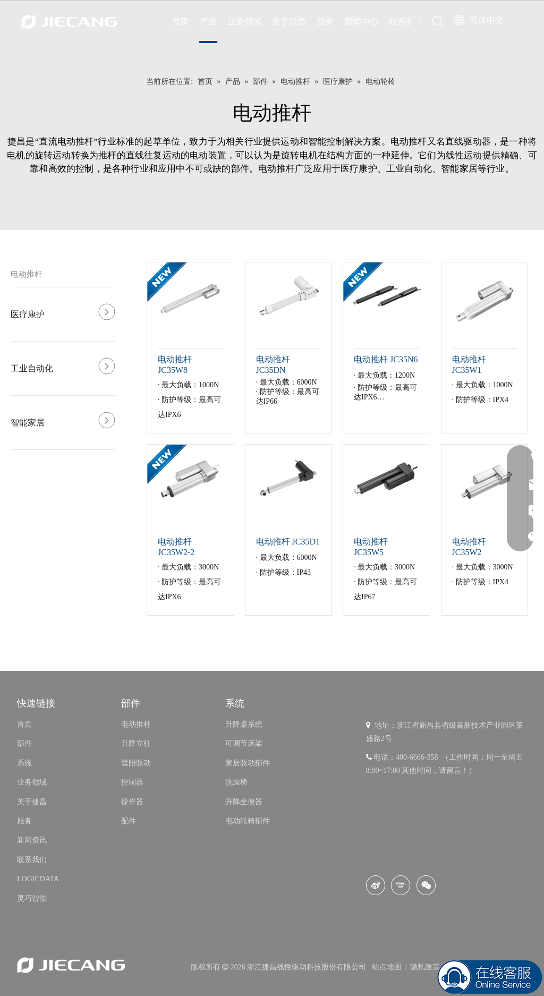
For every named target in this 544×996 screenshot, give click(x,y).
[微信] (426, 885)
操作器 (132, 802)
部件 (24, 743)
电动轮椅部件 (247, 821)
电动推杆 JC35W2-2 (176, 547)
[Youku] (400, 885)
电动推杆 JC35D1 (288, 541)
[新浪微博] (375, 885)
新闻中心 (361, 21)
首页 (180, 21)
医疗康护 (28, 314)
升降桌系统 (243, 724)
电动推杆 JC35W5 (371, 547)
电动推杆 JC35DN (273, 364)
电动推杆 (26, 274)
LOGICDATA (38, 879)
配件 (128, 821)
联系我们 (406, 21)
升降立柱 (136, 743)
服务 (325, 21)
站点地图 (388, 967)
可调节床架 (243, 743)
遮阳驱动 (136, 763)
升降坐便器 (243, 802)
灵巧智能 (32, 899)
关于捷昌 (289, 21)
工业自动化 (32, 368)
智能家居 (28, 422)
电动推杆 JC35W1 (469, 364)
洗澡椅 (236, 782)
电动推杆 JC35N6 (386, 359)
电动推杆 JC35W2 (469, 547)
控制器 (132, 782)
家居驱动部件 (247, 763)
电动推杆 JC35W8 (175, 364)
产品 (208, 21)
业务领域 (244, 21)
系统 (24, 763)
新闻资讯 (32, 840)
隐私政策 (425, 967)
